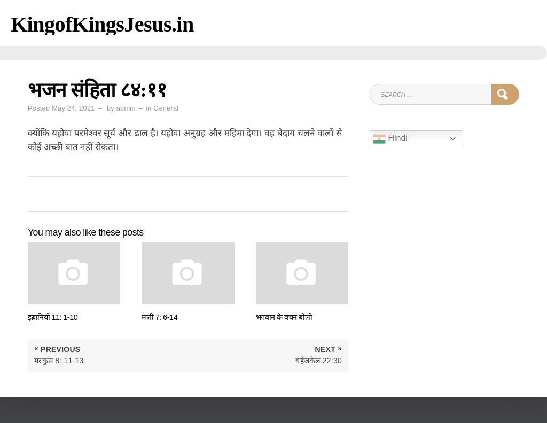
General (165, 108)
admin (126, 108)
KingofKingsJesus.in (102, 24)
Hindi (390, 138)
